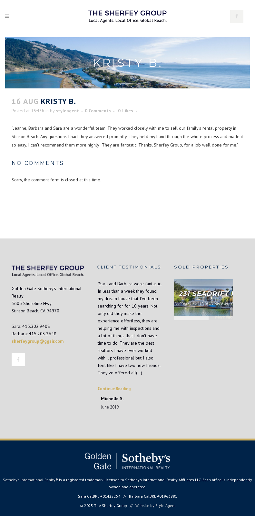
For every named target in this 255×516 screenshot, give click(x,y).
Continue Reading (114, 388)
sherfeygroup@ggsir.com (38, 341)
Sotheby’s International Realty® (30, 479)
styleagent (67, 111)
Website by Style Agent (155, 505)
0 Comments (98, 111)
